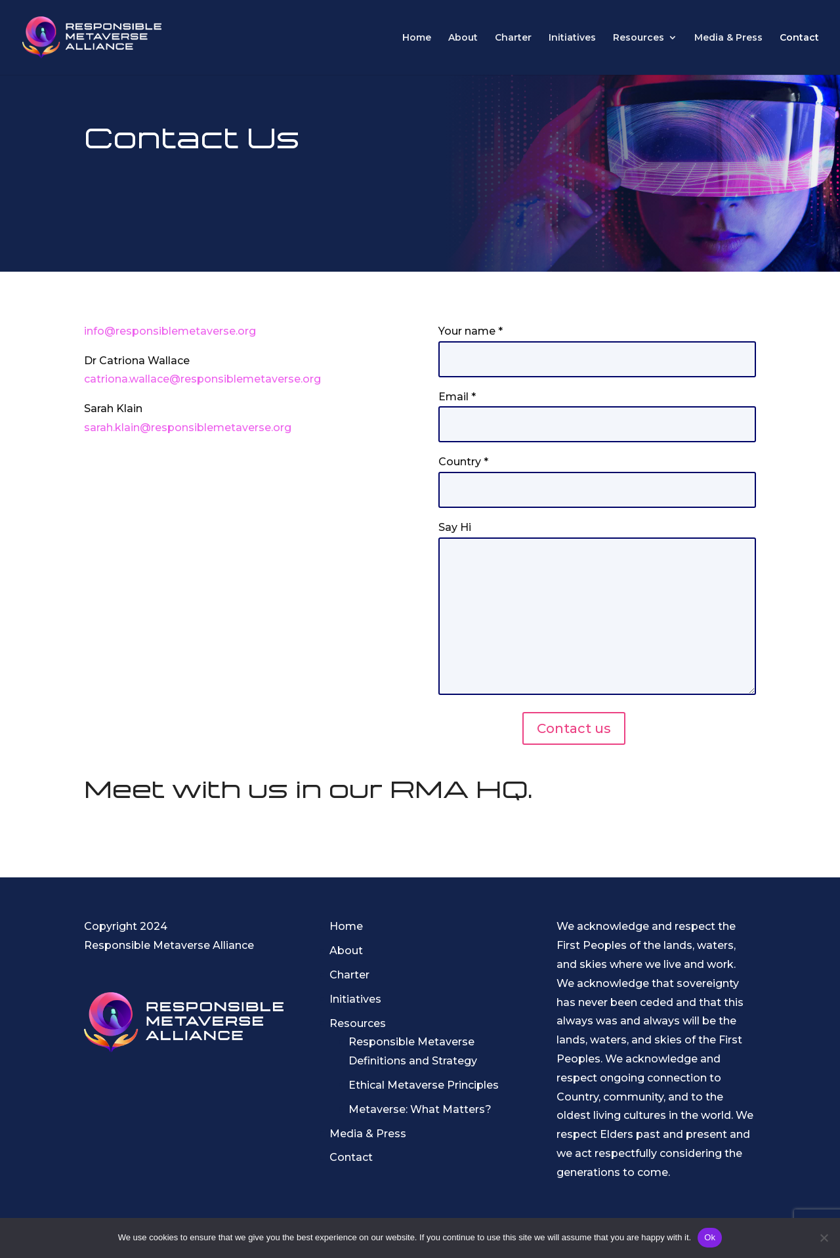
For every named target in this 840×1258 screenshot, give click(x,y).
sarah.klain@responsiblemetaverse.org (187, 427)
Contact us (574, 728)
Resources (638, 38)
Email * (597, 410)
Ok (709, 1237)
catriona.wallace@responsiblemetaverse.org (202, 379)
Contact (799, 38)
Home (416, 38)
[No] (823, 1237)
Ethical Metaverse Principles (423, 1085)
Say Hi (597, 609)
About (463, 38)
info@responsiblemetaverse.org (170, 331)
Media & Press (728, 38)
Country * (597, 475)
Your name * (597, 345)
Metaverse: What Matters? (420, 1109)
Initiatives (572, 38)
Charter (513, 38)
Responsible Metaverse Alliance (169, 945)
